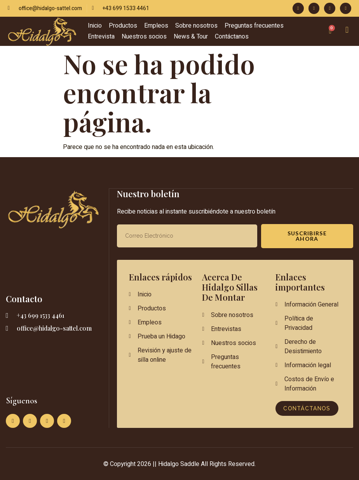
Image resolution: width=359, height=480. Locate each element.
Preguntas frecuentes (254, 25)
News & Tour (191, 36)
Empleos (156, 25)
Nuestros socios (144, 36)
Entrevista (101, 36)
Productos (123, 25)
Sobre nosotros (196, 25)
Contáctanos (232, 36)
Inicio (95, 25)
